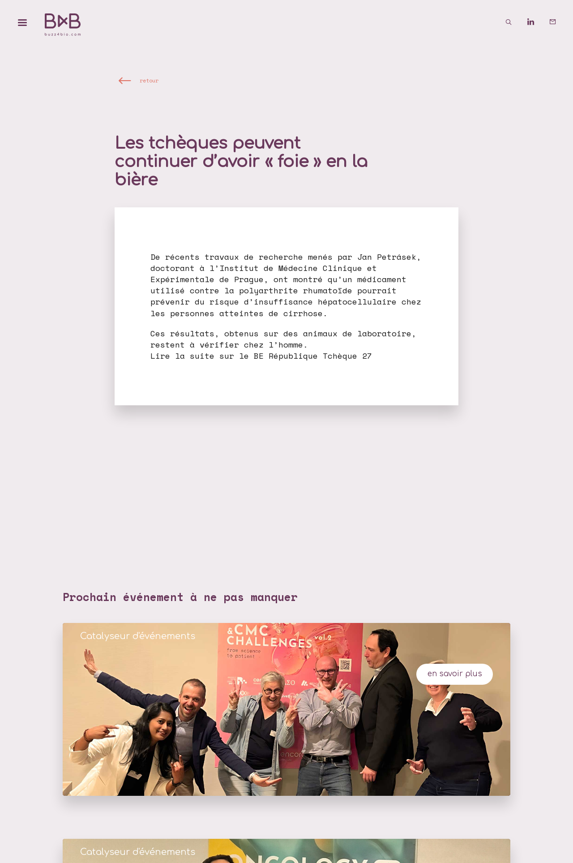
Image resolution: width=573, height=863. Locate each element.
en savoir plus (455, 674)
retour (149, 80)
